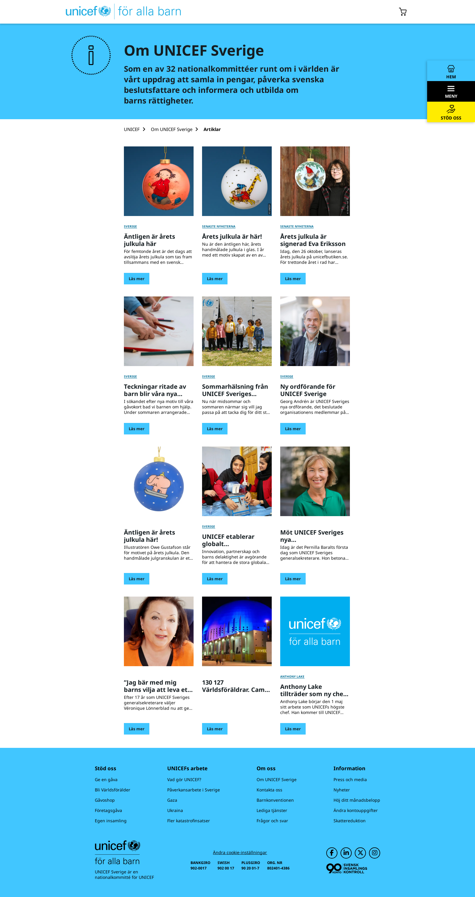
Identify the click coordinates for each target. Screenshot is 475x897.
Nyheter (342, 790)
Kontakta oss (269, 790)
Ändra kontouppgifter (356, 810)
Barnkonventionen (275, 800)
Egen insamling (111, 820)
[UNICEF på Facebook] (331, 853)
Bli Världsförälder (112, 790)
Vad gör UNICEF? (184, 779)
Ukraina (175, 810)
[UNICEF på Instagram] (374, 853)
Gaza (172, 800)
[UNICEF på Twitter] (360, 853)
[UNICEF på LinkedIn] (346, 853)
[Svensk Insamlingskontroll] (346, 868)
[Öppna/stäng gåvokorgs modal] (403, 12)
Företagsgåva (108, 810)
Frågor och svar (272, 820)
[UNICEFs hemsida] (112, 12)
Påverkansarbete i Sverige (193, 790)
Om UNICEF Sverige (277, 779)
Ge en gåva (106, 779)
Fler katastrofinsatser (188, 820)
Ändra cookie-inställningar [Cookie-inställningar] (240, 852)
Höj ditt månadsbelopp (357, 800)
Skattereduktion (350, 820)
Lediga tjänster (272, 810)
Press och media (350, 779)
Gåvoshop (105, 800)
